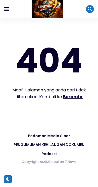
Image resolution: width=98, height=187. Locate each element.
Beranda (73, 97)
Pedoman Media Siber (49, 135)
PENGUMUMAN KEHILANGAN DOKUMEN (49, 144)
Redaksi (49, 153)
